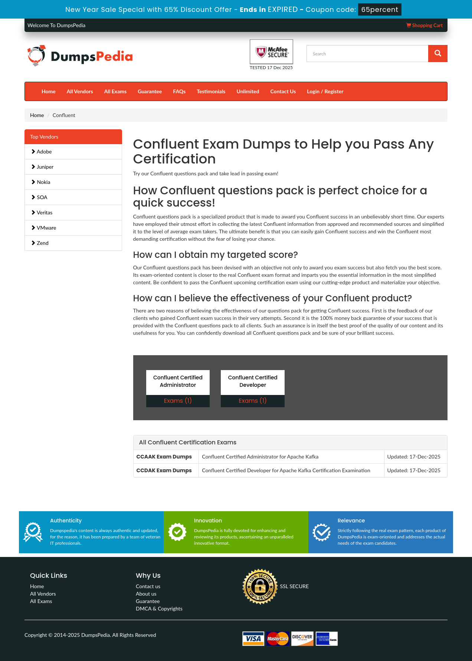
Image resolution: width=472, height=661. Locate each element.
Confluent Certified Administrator (178, 381)
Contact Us (283, 91)
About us (146, 593)
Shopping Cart (424, 25)
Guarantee (150, 91)
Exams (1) (178, 400)
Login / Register (325, 91)
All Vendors (80, 91)
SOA (38, 197)
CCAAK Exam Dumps (164, 456)
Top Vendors (44, 136)
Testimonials (211, 91)
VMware (43, 227)
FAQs (179, 91)
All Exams (115, 91)
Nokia (40, 182)
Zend (39, 243)
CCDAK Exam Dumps (164, 470)
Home (49, 91)
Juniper (41, 166)
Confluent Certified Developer (253, 381)
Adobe (41, 151)
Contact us (148, 586)
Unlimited (248, 91)
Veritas (41, 212)
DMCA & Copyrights (159, 608)
